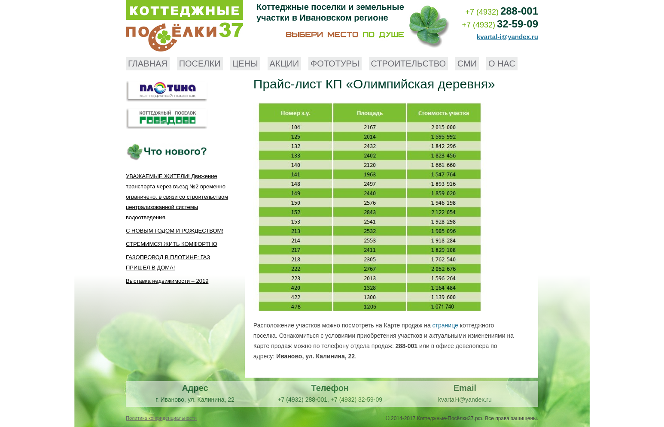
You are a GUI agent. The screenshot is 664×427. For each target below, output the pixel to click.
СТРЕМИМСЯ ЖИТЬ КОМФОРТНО (171, 244)
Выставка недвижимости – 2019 (167, 281)
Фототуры (335, 63)
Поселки (200, 63)
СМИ (467, 63)
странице (445, 325)
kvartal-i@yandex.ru (507, 36)
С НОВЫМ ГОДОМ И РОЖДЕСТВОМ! (174, 230)
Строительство (408, 63)
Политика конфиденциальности (161, 418)
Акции (284, 63)
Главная (148, 63)
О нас (501, 63)
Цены (245, 63)
